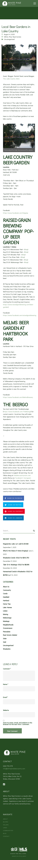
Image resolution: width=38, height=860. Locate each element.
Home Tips (7, 604)
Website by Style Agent (19, 856)
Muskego (6, 621)
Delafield (6, 597)
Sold (4, 642)
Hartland (6, 600)
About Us (6, 587)
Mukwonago (7, 618)
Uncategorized (9, 39)
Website (6, 710)
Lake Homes (7, 607)
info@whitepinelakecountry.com (14, 768)
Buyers (5, 822)
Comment (7, 669)
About (5, 819)
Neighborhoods (8, 625)
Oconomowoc (7, 628)
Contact (6, 836)
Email (5, 697)
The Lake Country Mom (11, 79)
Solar (4, 638)
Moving (5, 614)
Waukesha (6, 649)
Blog (4, 833)
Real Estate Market (10, 635)
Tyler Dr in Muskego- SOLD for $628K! (16, 564)
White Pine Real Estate (12, 37)
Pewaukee (6, 631)
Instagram (27, 478)
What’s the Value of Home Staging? (15, 551)
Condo (5, 593)
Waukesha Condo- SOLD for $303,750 (16, 558)
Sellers (6, 825)
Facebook (18, 478)
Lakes (5, 827)
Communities (8, 830)
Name (5, 684)
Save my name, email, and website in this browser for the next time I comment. (17, 723)
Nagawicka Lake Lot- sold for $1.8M (15, 544)
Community (7, 590)
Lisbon (5, 611)
